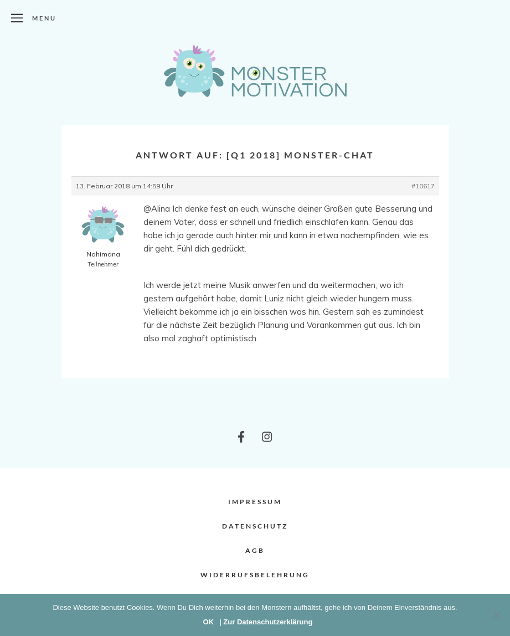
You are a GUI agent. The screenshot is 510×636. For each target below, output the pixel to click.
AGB (255, 550)
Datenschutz (255, 526)
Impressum (255, 501)
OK (208, 622)
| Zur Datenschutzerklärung (265, 622)
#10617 (423, 186)
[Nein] (496, 614)
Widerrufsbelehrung (255, 575)
